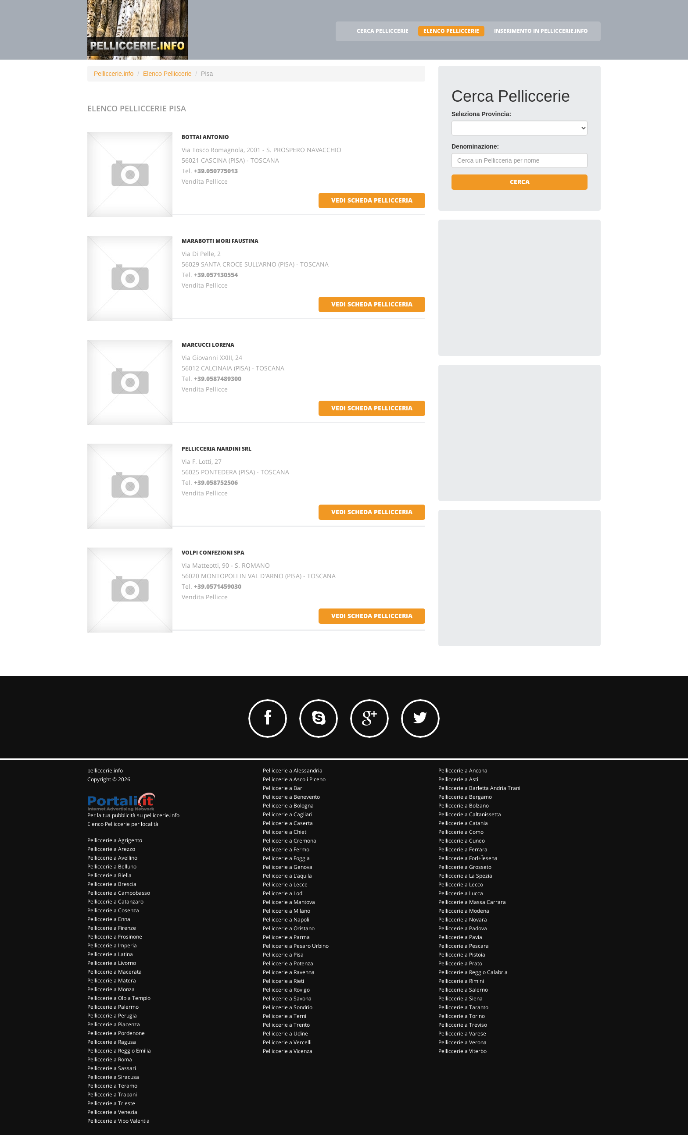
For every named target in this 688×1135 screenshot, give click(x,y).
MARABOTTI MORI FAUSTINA (220, 241)
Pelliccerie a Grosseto (464, 867)
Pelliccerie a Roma (109, 1059)
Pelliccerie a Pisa (283, 954)
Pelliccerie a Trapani (112, 1094)
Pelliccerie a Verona (462, 1042)
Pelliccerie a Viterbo (462, 1051)
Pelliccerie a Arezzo (111, 849)
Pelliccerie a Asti (458, 779)
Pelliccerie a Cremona (289, 840)
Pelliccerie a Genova (287, 867)
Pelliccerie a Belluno (111, 866)
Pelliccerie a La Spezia (465, 875)
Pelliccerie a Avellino (112, 857)
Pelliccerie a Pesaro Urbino (296, 946)
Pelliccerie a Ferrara (462, 849)
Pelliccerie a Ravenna (289, 972)
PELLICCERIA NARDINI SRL (216, 448)
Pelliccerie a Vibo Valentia (118, 1120)
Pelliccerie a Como (461, 832)
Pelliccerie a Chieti (285, 832)
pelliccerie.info (105, 770)
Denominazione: (475, 146)
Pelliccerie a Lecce (285, 884)
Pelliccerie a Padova (462, 928)
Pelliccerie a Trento (286, 1024)
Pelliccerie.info (113, 73)
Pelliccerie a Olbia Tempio (118, 998)
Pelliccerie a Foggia (286, 858)
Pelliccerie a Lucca (460, 893)
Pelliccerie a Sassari (111, 1068)
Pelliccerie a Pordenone (116, 1033)
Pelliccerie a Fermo (286, 849)
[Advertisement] (517, 287)
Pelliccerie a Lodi (283, 893)
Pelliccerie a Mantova (289, 902)
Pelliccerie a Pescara (463, 946)
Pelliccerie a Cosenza (113, 910)
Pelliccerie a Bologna (288, 805)
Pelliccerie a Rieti (283, 981)
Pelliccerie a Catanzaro (115, 901)
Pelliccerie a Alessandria (292, 770)
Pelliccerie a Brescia (111, 884)
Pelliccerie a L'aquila (287, 875)
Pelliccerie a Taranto (463, 1007)
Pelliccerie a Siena (460, 998)
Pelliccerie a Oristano (289, 928)
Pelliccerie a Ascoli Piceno (294, 779)
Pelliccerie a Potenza (288, 963)
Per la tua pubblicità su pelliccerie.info (133, 815)
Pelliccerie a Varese (462, 1033)
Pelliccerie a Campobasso (118, 893)
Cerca (520, 182)
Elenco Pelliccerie (167, 73)
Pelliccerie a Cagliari (287, 814)
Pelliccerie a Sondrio (287, 1007)
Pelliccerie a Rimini (461, 981)
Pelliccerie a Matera (111, 980)
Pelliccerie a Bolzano (463, 805)
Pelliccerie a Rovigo (286, 989)
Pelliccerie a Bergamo (465, 797)
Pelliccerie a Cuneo (461, 840)
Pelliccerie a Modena (463, 910)
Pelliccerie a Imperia (112, 945)
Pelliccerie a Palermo (113, 1006)
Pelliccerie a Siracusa (113, 1077)
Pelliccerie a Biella (109, 875)
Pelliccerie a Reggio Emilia (119, 1050)
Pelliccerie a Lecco (460, 884)
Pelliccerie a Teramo (112, 1085)
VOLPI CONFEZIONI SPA (213, 552)
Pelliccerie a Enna (108, 919)
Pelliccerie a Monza (111, 989)
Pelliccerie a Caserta (288, 823)
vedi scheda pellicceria (371, 200)
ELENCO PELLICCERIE (451, 31)
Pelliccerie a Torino (461, 1016)
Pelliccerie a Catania (463, 823)
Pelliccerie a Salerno (463, 989)
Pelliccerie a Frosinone (114, 936)
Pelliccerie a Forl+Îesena (468, 858)
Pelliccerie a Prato (460, 963)
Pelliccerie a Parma (286, 937)
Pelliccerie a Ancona (462, 770)
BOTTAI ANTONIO (205, 137)
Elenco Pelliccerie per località (122, 824)
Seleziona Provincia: (481, 113)
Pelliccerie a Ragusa (111, 1042)
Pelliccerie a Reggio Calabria (473, 972)
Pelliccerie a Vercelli (287, 1042)
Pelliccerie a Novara (462, 919)
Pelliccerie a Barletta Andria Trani (479, 788)
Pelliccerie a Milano (286, 910)
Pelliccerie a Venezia (112, 1112)
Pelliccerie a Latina (110, 954)
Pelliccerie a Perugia (112, 1015)
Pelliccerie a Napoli (286, 919)
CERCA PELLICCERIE (382, 31)
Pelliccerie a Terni (284, 1016)
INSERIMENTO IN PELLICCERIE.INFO (541, 31)
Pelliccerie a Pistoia (461, 954)
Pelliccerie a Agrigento (114, 840)
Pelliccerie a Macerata (114, 971)
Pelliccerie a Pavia (460, 937)
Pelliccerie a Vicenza (287, 1051)
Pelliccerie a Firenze (111, 928)
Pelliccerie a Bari (283, 788)
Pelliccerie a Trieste (111, 1103)
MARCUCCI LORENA (208, 345)
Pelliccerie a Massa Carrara (472, 902)
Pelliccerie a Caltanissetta (469, 814)
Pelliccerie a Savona (287, 998)
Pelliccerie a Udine (285, 1033)
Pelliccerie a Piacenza (113, 1024)
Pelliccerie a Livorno (111, 963)
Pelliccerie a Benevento (291, 797)
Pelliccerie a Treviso (462, 1024)
